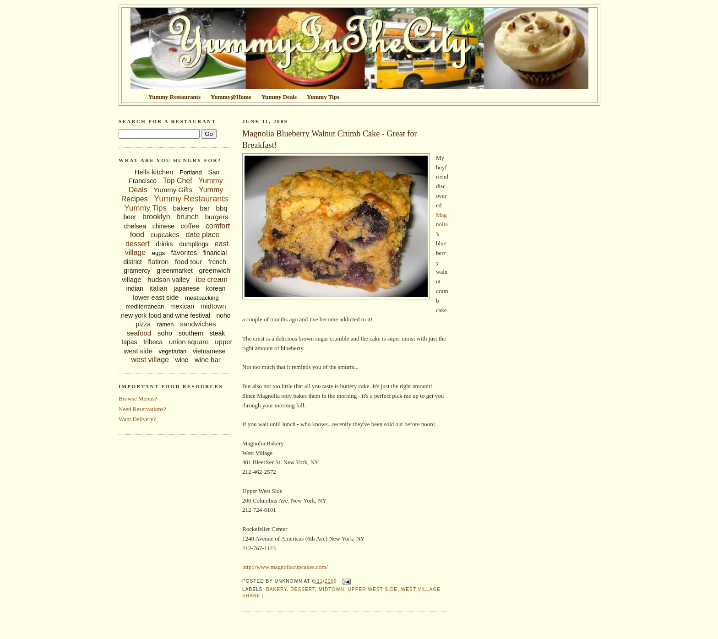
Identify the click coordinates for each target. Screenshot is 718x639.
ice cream (212, 279)
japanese (187, 288)
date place (202, 234)
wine (182, 359)
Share (251, 595)
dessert (137, 244)
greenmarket (175, 270)
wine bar (208, 359)
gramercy (137, 270)
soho (165, 333)
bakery (183, 208)
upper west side (372, 589)
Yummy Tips (145, 208)
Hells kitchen (154, 172)
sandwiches (198, 324)
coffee (190, 226)
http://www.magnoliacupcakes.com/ (285, 566)
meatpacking (202, 297)
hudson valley (168, 279)
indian (134, 288)
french (217, 261)
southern (191, 333)
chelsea (135, 226)
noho (224, 315)
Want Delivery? (137, 419)
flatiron (158, 261)
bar (205, 208)
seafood (139, 333)
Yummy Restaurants (191, 198)
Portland (190, 172)
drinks (164, 244)
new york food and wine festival (165, 315)
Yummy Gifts (172, 190)
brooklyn (156, 217)
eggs (158, 252)
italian (158, 288)
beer (129, 217)
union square (189, 342)
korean (216, 288)
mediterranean (144, 306)
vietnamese (209, 351)
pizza (143, 324)
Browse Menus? (138, 398)
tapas (129, 342)
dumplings (193, 244)
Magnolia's (442, 224)
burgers (216, 217)
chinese (163, 226)
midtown (213, 306)
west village (150, 359)
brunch (187, 217)
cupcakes (164, 234)
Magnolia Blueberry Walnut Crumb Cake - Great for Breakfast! (329, 139)
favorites (184, 252)
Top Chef (177, 180)
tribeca (153, 342)
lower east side (156, 297)
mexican (182, 306)
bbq (222, 208)
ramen (165, 324)
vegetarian (173, 351)
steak (217, 333)
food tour (188, 261)
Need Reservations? (142, 409)
